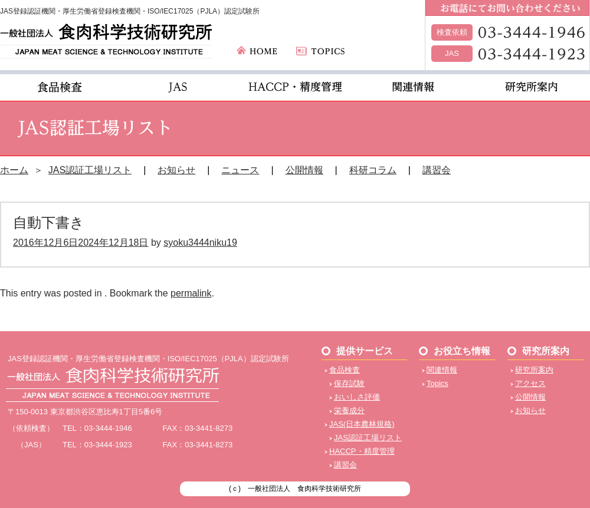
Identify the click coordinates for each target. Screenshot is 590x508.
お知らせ (176, 170)
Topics (437, 383)
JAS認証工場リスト (90, 170)
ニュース (240, 170)
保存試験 (349, 383)
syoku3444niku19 (200, 242)
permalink (191, 293)
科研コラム (372, 170)
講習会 (436, 170)
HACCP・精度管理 (362, 451)
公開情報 (304, 170)
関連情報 (442, 369)
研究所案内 (534, 369)
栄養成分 (349, 410)
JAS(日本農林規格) (362, 424)
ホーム (14, 170)
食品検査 (344, 369)
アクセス (530, 383)
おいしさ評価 (357, 396)
